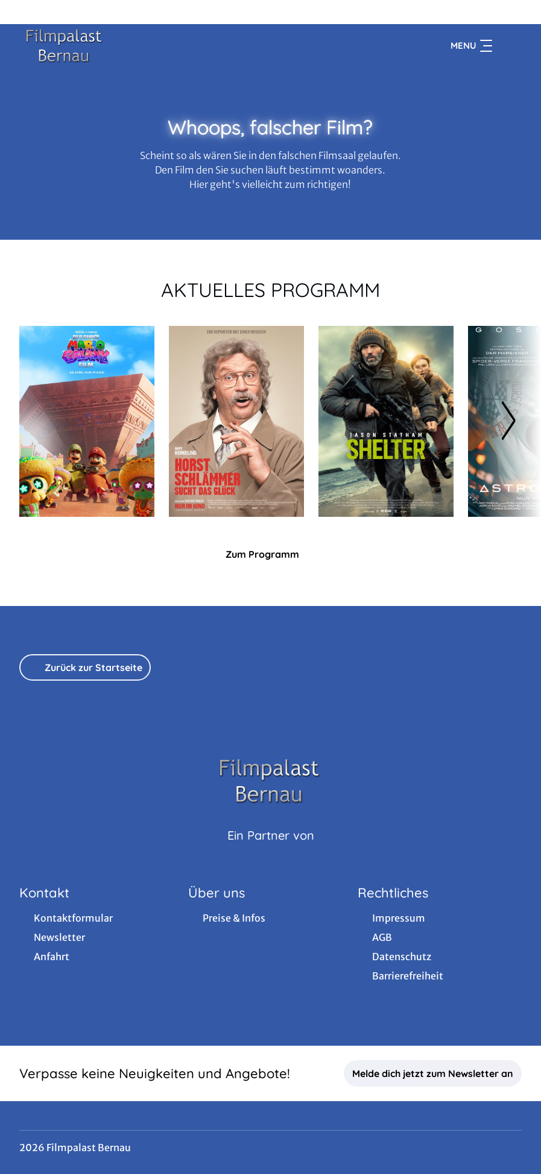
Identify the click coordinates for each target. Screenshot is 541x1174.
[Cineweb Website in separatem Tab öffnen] (270, 850)
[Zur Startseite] (103, 46)
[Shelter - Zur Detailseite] (386, 421)
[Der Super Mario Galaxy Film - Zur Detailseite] (86, 421)
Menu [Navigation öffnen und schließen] (471, 46)
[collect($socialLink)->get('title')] (22, 12)
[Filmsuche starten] (510, 46)
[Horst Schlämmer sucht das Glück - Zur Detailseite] (236, 421)
